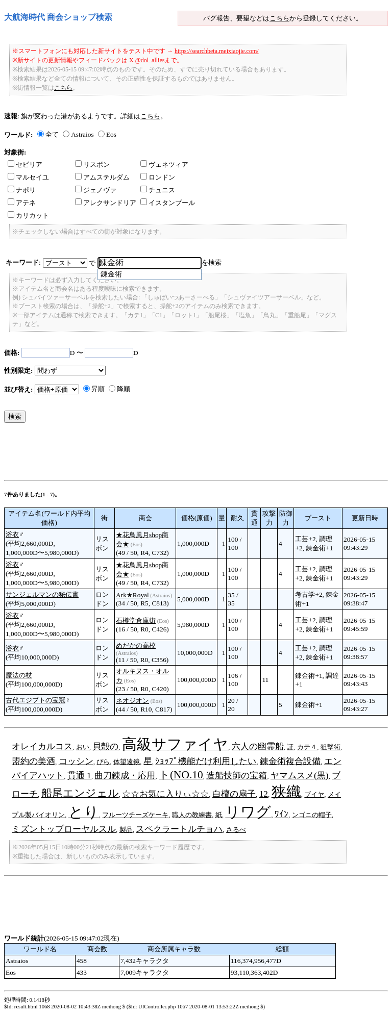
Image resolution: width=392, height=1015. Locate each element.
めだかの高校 (136, 645)
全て (52, 134)
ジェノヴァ (95, 190)
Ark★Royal (132, 595)
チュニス (157, 190)
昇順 (98, 389)
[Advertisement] (190, 454)
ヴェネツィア (164, 164)
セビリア (25, 164)
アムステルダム (102, 177)
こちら (279, 18)
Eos (111, 134)
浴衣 (12, 534)
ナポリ (22, 190)
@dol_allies (150, 60)
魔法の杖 (19, 675)
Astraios (82, 134)
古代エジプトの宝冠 (35, 700)
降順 (123, 389)
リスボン (92, 164)
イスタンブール (167, 203)
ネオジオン (132, 700)
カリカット (28, 215)
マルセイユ (28, 177)
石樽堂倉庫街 (136, 620)
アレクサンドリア (105, 203)
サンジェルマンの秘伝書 (42, 594)
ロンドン (157, 177)
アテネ (22, 203)
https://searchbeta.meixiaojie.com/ (217, 51)
